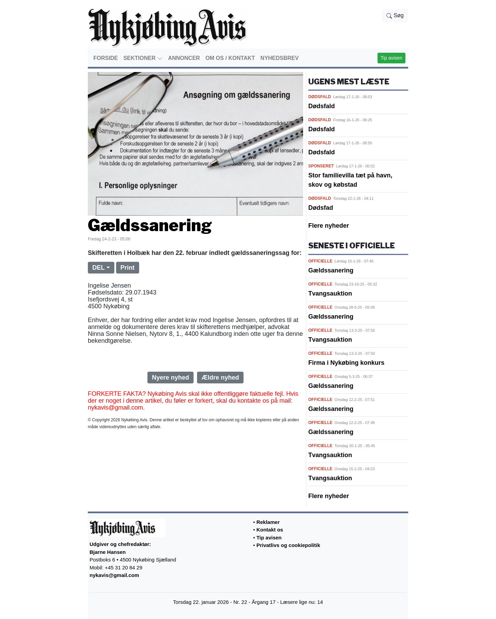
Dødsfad (320, 207)
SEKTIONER (143, 58)
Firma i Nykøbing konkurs (346, 362)
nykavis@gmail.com (114, 575)
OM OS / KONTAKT (230, 58)
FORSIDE (105, 58)
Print (128, 267)
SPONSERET (321, 166)
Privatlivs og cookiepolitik (288, 545)
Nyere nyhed (170, 377)
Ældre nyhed (220, 377)
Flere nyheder (328, 225)
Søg (395, 15)
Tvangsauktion (330, 293)
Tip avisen (391, 58)
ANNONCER (184, 58)
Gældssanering (330, 270)
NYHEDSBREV (279, 58)
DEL (98, 267)
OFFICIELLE (320, 261)
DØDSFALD (319, 96)
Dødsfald (321, 106)
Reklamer (268, 522)
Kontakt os (269, 530)
